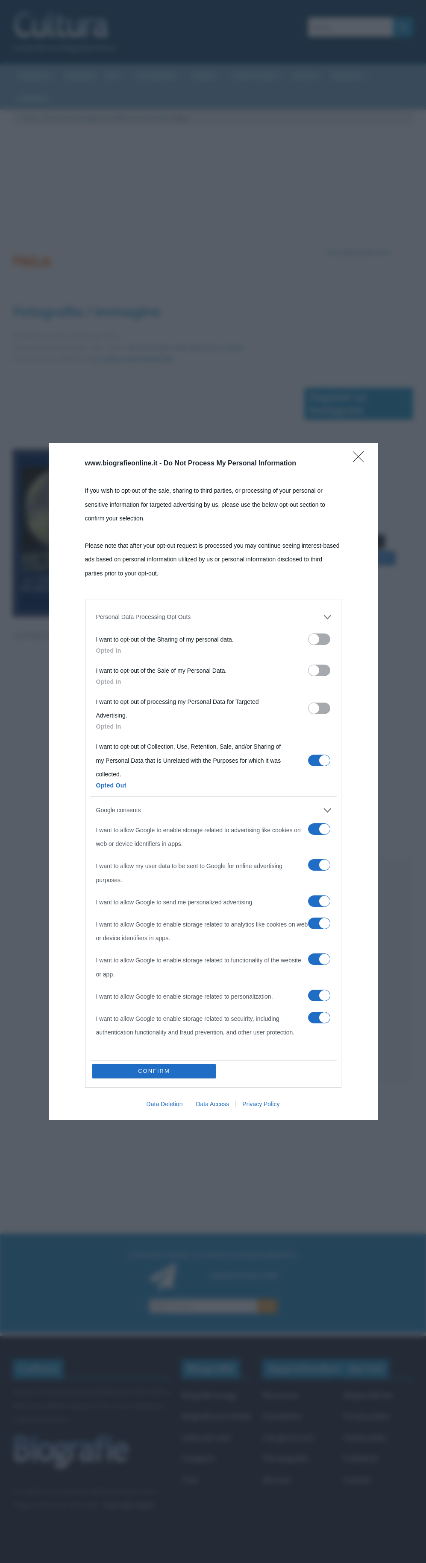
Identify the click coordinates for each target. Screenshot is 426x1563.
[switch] (319, 639)
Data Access (212, 1104)
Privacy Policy (260, 1104)
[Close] (361, 459)
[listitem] (213, 617)
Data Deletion (165, 1104)
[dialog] (213, 782)
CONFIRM (154, 1071)
